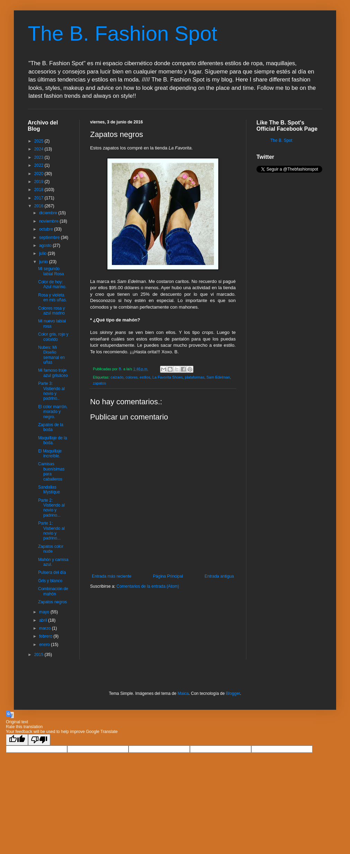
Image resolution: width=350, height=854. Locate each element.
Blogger (233, 693)
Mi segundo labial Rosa (51, 271)
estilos (145, 377)
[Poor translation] (39, 739)
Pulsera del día (52, 572)
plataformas (194, 377)
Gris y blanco (50, 580)
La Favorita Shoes (167, 377)
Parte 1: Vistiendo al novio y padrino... (51, 531)
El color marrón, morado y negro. (53, 411)
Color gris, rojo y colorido (53, 337)
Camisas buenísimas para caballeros (51, 471)
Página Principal (168, 576)
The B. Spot (281, 140)
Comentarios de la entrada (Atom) (147, 586)
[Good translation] (17, 739)
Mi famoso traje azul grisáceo (53, 373)
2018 (39, 189)
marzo (45, 628)
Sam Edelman (218, 377)
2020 (39, 173)
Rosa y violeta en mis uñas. (52, 297)
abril (43, 620)
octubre (46, 229)
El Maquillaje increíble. (50, 453)
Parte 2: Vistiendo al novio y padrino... (51, 508)
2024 (39, 149)
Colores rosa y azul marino (51, 311)
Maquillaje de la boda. (52, 440)
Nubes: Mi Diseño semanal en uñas (51, 355)
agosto (46, 245)
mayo (45, 612)
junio (44, 261)
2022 (39, 165)
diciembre (48, 212)
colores (131, 377)
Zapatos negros (52, 601)
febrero (46, 636)
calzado (117, 377)
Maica (183, 693)
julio (43, 253)
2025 (39, 141)
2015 (39, 654)
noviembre (49, 221)
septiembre (50, 237)
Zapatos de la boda (50, 427)
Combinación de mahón (53, 591)
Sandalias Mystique (49, 489)
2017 (39, 198)
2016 (39, 206)
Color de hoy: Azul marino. (52, 284)
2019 (39, 181)
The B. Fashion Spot (122, 33)
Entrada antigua (219, 576)
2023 (39, 157)
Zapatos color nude (50, 549)
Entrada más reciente (111, 576)
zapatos (99, 383)
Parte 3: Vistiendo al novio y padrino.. (51, 391)
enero (45, 644)
